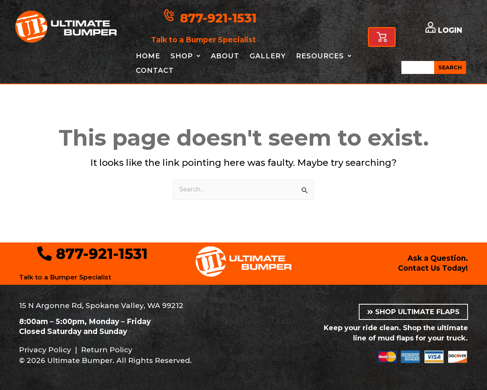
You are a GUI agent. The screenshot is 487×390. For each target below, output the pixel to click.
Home (148, 56)
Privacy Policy (45, 349)
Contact (155, 70)
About (225, 56)
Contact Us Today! (433, 268)
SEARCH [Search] (450, 67)
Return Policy (106, 349)
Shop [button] (185, 56)
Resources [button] (324, 56)
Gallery (268, 56)
